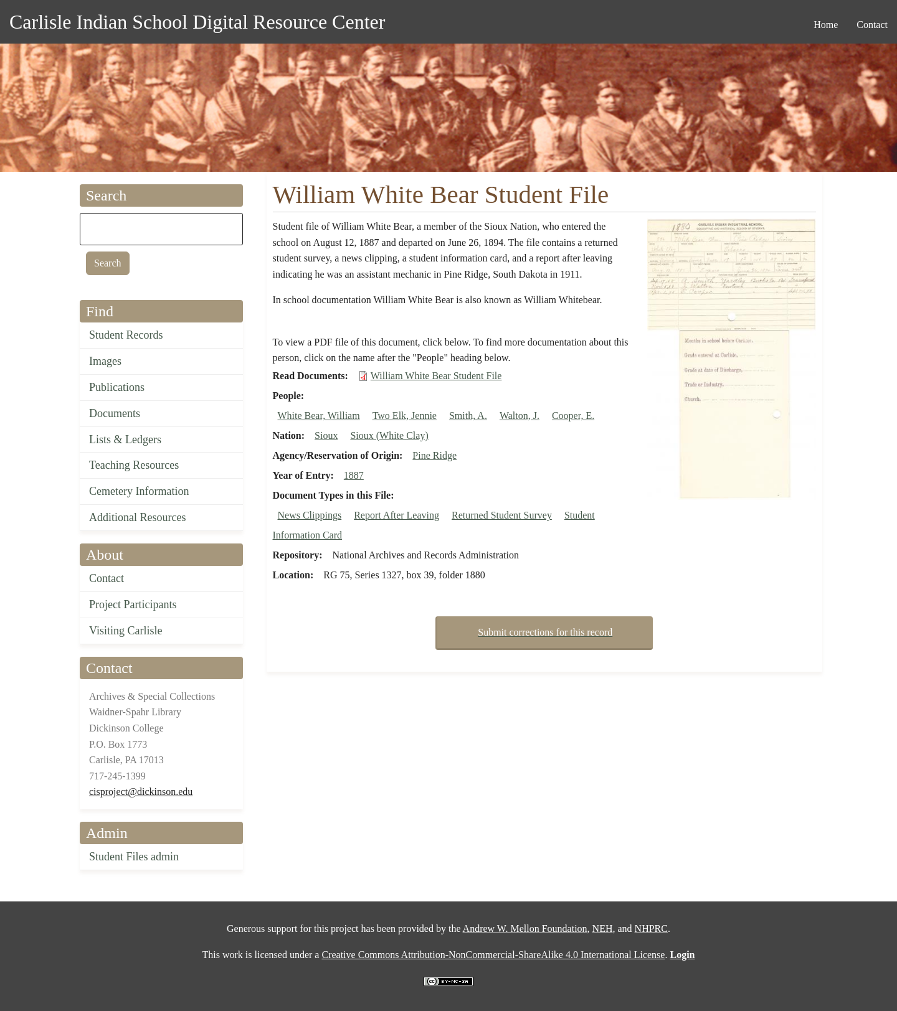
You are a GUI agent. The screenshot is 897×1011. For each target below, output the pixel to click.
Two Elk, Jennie (405, 415)
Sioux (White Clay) (389, 435)
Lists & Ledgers (125, 439)
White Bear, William (319, 415)
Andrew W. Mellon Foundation (525, 928)
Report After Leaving (396, 515)
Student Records (126, 335)
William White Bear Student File (436, 375)
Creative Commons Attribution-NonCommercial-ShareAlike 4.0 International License (493, 954)
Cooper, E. (573, 415)
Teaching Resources (134, 465)
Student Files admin (134, 856)
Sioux (326, 435)
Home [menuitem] (826, 24)
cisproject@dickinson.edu (140, 791)
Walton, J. (519, 415)
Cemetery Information (139, 491)
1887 (354, 475)
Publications (117, 387)
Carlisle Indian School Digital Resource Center (197, 22)
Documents (114, 413)
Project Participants (132, 604)
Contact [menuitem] (872, 24)
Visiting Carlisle (125, 630)
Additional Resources (137, 517)
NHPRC (651, 928)
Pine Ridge (434, 455)
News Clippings (310, 515)
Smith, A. (468, 415)
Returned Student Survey (502, 515)
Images (105, 361)
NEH (602, 928)
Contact (106, 578)
